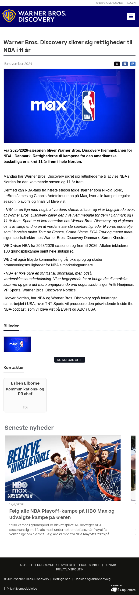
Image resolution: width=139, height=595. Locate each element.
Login (131, 3)
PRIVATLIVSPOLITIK (69, 569)
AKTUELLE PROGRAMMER (38, 565)
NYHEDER (68, 565)
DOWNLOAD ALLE (69, 360)
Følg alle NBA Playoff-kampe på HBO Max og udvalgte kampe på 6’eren (61, 514)
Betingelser (62, 579)
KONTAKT (111, 565)
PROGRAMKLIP (89, 565)
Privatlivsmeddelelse (22, 589)
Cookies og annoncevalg (92, 579)
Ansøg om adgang (109, 3)
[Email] (25, 408)
